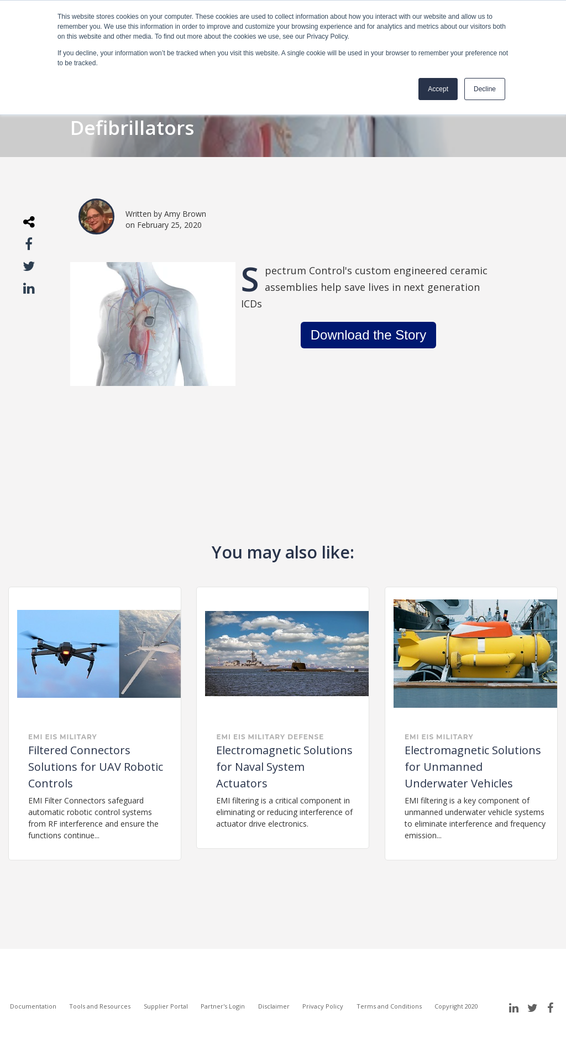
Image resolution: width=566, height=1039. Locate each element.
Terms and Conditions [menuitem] (389, 1006)
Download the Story (368, 334)
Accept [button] (438, 89)
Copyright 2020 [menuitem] (456, 1006)
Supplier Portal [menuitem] (166, 1006)
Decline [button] (485, 89)
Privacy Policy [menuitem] (322, 1006)
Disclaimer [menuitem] (274, 1006)
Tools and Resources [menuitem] (99, 1006)
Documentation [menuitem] (33, 1006)
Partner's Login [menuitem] (223, 1006)
